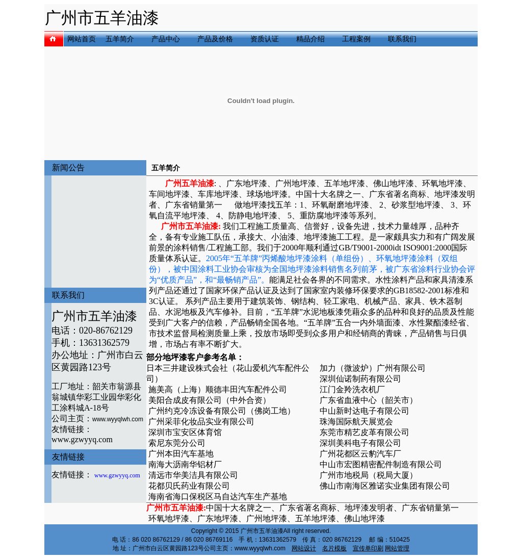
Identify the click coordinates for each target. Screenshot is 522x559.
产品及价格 (215, 39)
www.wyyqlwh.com (117, 419)
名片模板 (334, 548)
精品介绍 (310, 39)
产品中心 (165, 39)
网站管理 (397, 548)
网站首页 (81, 39)
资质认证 (264, 39)
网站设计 (304, 548)
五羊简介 (120, 39)
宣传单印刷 (368, 548)
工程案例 (356, 39)
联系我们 (402, 39)
